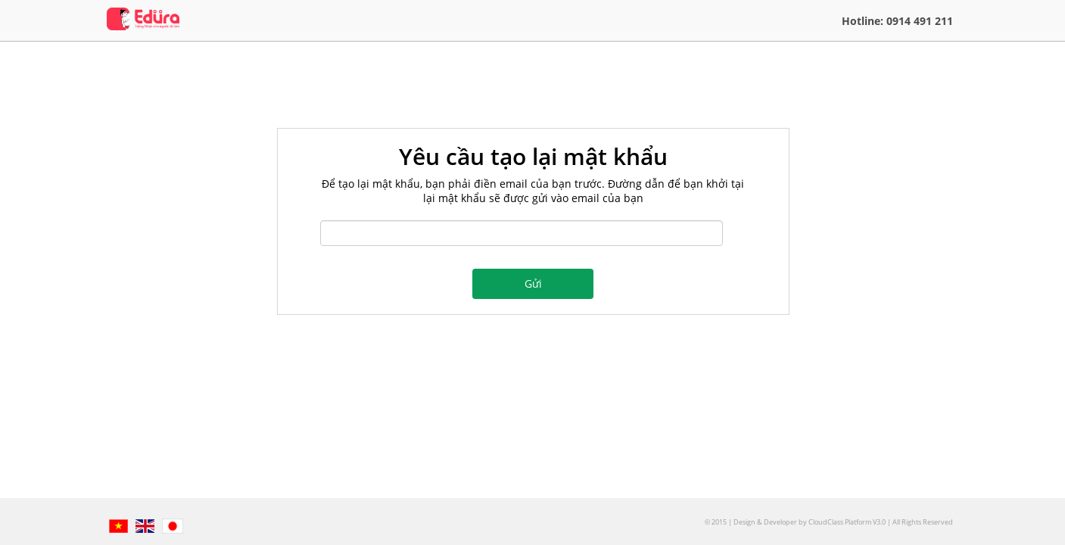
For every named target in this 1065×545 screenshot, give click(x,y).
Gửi (533, 283)
